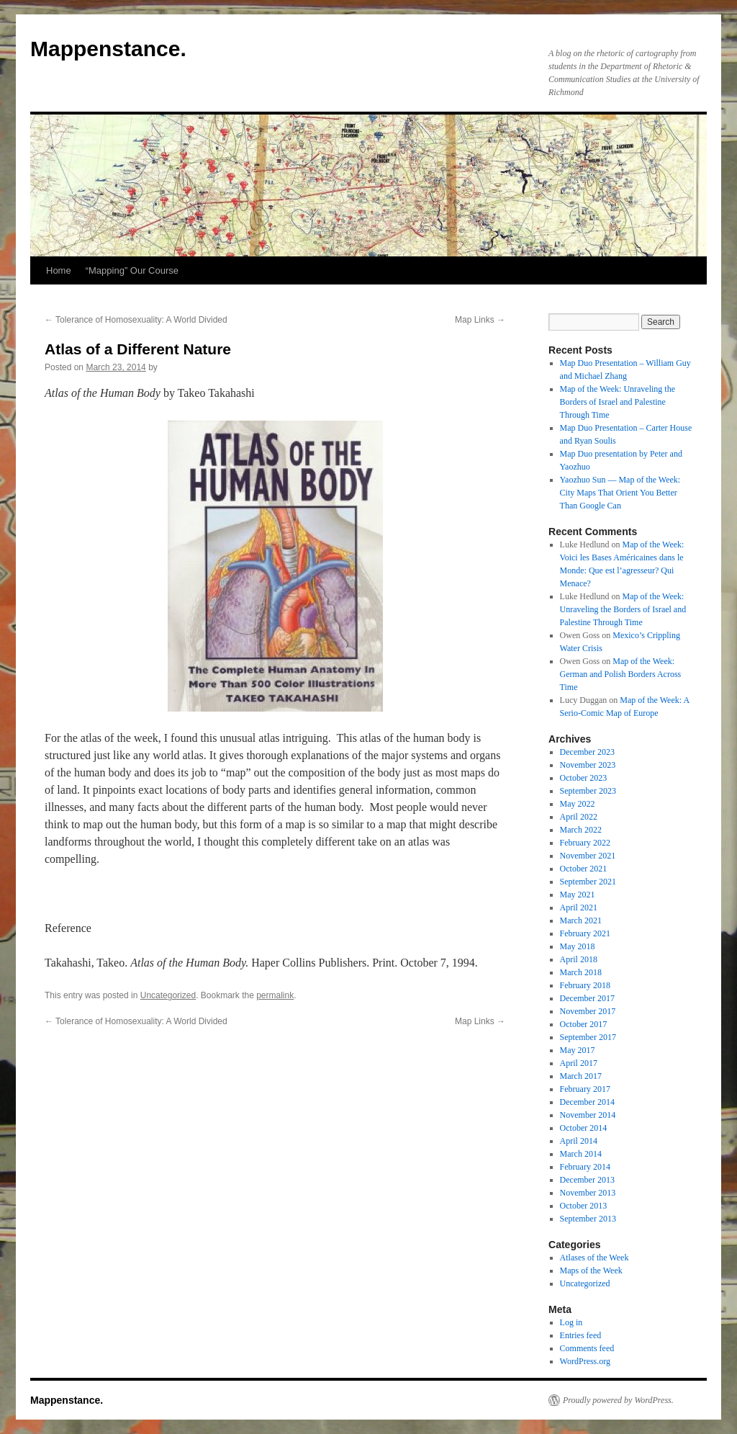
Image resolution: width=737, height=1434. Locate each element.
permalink (275, 995)
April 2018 (578, 959)
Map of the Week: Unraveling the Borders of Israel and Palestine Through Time (617, 402)
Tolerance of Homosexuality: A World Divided (136, 320)
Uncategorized (168, 995)
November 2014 (588, 1115)
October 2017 (583, 1024)
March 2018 (581, 972)
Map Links (480, 320)
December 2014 (587, 1102)
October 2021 (583, 869)
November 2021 (588, 856)
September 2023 (588, 791)
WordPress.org (585, 1361)
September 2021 (588, 882)
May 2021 (577, 894)
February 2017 (585, 1089)
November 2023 (588, 765)
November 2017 (588, 1011)
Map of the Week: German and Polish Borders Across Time (621, 674)
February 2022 (585, 843)
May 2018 (577, 946)
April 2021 (578, 907)
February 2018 (585, 985)
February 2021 (585, 933)
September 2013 (588, 1219)
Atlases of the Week (594, 1257)
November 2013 (588, 1193)
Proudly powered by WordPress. (618, 1400)
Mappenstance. (108, 49)
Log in (571, 1322)
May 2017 (577, 1050)
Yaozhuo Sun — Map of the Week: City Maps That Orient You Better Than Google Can (620, 493)
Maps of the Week (591, 1270)
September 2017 (588, 1037)
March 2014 (581, 1154)
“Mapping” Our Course (132, 270)
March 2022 (581, 830)
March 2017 (581, 1076)
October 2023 (583, 778)
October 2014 (583, 1128)
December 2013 (587, 1180)
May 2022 (577, 804)
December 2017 (587, 998)
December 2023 (587, 752)
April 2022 (578, 817)
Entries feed (581, 1335)
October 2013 (583, 1206)
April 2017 (578, 1063)
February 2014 (585, 1167)
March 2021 (581, 920)
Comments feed (587, 1348)
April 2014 (578, 1141)
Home (58, 270)
